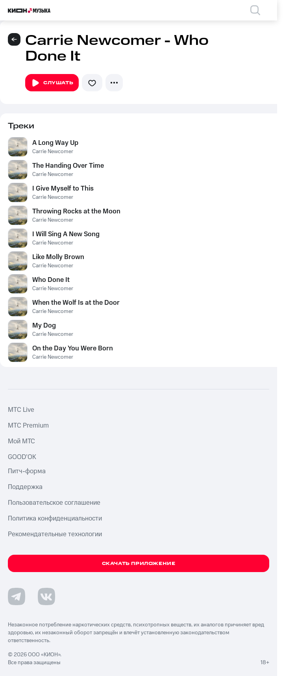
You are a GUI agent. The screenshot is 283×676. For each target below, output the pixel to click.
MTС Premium (28, 425)
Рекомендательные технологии (55, 534)
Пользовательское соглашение (54, 502)
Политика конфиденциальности (55, 518)
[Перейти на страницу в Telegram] (16, 596)
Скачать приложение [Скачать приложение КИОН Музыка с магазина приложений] (139, 563)
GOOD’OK (22, 457)
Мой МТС (21, 441)
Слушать (52, 83)
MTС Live (21, 410)
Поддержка (25, 487)
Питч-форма (27, 471)
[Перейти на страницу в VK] (46, 596)
